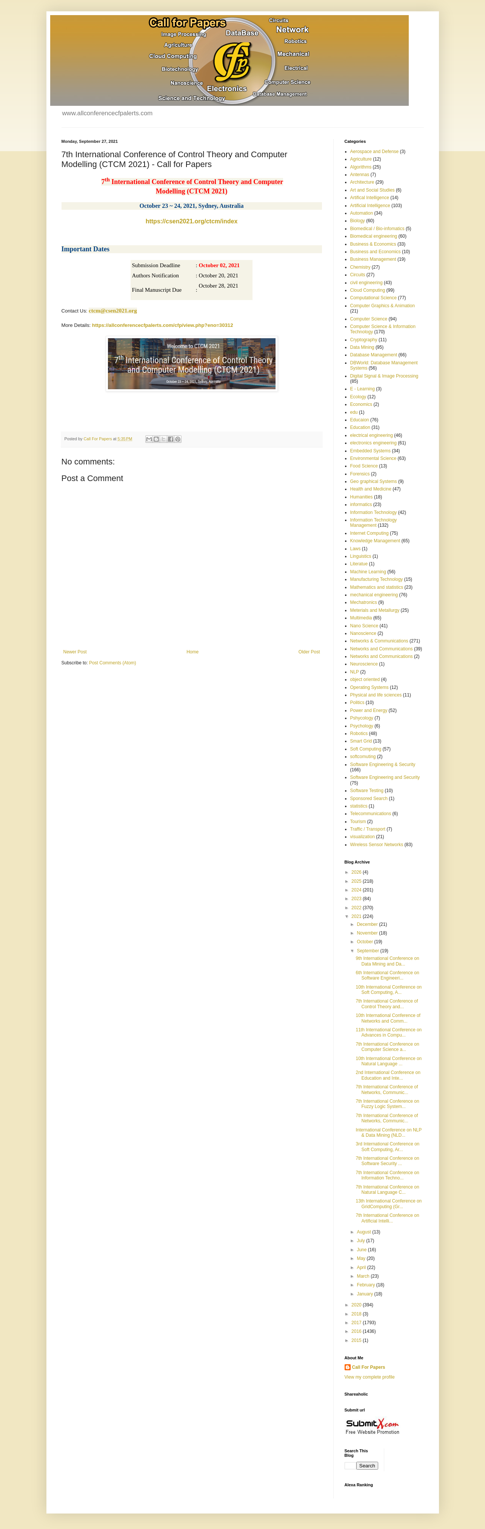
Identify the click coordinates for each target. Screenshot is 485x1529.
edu (354, 412)
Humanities (361, 497)
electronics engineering (373, 443)
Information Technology (373, 512)
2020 (357, 1305)
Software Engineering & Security (383, 764)
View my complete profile (370, 1377)
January (365, 1294)
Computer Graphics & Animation (382, 305)
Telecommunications (370, 813)
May (361, 1258)
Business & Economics (373, 244)
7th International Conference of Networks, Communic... (387, 1089)
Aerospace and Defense (374, 151)
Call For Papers (368, 1367)
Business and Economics (375, 251)
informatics (361, 504)
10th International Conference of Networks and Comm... (388, 1018)
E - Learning (362, 389)
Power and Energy (369, 710)
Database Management (373, 354)
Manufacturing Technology (376, 579)
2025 (357, 881)
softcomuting (363, 756)
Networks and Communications (381, 649)
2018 (357, 1314)
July (361, 1240)
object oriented (365, 679)
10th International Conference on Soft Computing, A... (389, 989)
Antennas (360, 174)
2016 (357, 1331)
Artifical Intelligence (369, 197)
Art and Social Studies (372, 190)
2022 (357, 907)
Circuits (357, 274)
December (368, 924)
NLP (354, 672)
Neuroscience (364, 664)
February (366, 1285)
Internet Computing (369, 533)
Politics (357, 702)
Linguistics (360, 556)
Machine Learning (368, 571)
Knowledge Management (375, 540)
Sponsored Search (369, 798)
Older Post (309, 652)
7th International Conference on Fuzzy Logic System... (387, 1104)
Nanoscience (363, 633)
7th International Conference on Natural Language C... (387, 1189)
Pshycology (361, 718)
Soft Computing (366, 749)
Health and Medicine (370, 489)
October (365, 941)
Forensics (360, 474)
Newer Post (75, 652)
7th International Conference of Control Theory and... (387, 1003)
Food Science (364, 466)
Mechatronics (363, 602)
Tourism (358, 821)
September (368, 950)
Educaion (359, 419)
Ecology (358, 396)
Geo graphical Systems (373, 481)
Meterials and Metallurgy (375, 610)
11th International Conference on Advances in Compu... (389, 1032)
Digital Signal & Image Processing (384, 376)
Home (192, 652)
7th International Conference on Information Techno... (387, 1175)
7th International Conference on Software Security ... (387, 1161)
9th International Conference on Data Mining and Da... (387, 961)
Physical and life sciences (376, 695)
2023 (357, 898)
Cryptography (363, 339)
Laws (355, 548)
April (362, 1267)
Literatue (359, 563)
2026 (357, 872)
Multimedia (361, 618)
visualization (362, 836)
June (362, 1249)
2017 (357, 1322)
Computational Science (373, 297)
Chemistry (360, 267)
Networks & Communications (379, 641)
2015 (357, 1340)
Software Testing (367, 790)
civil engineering (366, 282)
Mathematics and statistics (376, 587)
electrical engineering (371, 435)
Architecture (362, 182)
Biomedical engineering (373, 236)
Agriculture (361, 159)
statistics (359, 806)
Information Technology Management (373, 522)
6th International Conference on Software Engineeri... (387, 975)
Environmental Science (373, 458)
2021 (357, 916)
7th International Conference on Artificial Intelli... (387, 1218)
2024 (357, 890)
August (364, 1232)
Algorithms (361, 167)
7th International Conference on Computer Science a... (387, 1047)
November (368, 933)
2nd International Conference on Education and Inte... (388, 1075)
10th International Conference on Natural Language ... (389, 1061)
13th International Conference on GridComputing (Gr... (389, 1203)
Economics (361, 404)
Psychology (361, 726)
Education (360, 427)
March (364, 1276)
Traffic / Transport (367, 829)
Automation (361, 213)
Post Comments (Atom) (112, 662)
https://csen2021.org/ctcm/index (192, 221)
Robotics (359, 733)
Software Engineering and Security (385, 777)
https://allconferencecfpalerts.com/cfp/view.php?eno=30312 (162, 325)
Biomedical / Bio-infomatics (377, 228)
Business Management (373, 259)
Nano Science (364, 625)
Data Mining (362, 347)
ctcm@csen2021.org (113, 311)
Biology (357, 220)
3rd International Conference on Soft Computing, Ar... (387, 1146)
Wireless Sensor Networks (376, 844)
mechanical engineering (374, 594)
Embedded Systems (370, 450)
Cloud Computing (367, 290)
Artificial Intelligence (370, 205)
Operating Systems (369, 687)
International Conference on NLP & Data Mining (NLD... (389, 1132)
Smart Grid (361, 741)
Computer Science (369, 319)
